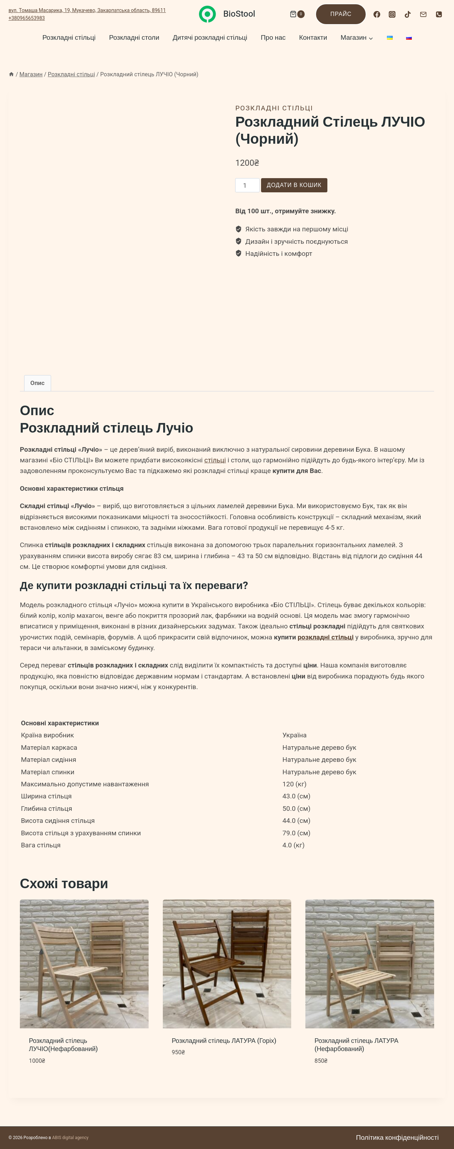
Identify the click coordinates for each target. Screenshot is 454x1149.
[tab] (37, 383)
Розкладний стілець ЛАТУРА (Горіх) (224, 1041)
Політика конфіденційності (397, 1138)
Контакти (313, 38)
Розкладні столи (134, 38)
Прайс (340, 14)
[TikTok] (408, 14)
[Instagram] (392, 14)
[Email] (423, 14)
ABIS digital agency (70, 1137)
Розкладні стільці (68, 38)
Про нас (273, 38)
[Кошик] (295, 14)
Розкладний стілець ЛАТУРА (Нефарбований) (356, 1045)
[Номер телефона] (438, 14)
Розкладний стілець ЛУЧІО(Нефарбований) (63, 1045)
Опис (38, 382)
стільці (215, 460)
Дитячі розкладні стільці (210, 38)
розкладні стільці (326, 637)
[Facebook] (376, 14)
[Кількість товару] (247, 185)
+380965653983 (27, 18)
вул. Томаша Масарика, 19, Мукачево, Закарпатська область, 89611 (87, 10)
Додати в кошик (294, 185)
